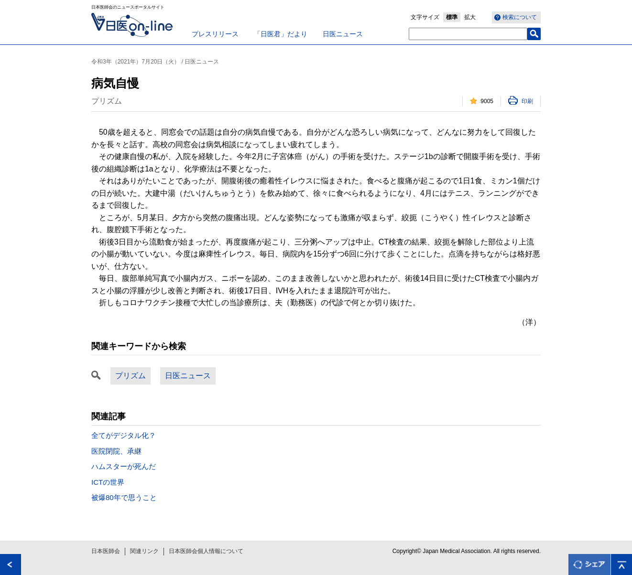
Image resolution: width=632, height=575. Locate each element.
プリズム (130, 376)
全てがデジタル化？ (123, 435)
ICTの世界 (107, 482)
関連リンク (144, 551)
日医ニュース (343, 34)
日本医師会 (105, 551)
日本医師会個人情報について (206, 551)
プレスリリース (215, 34)
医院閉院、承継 (116, 451)
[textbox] (468, 34)
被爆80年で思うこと (124, 497)
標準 (452, 17)
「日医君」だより (280, 34)
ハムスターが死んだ (123, 466)
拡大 (470, 17)
